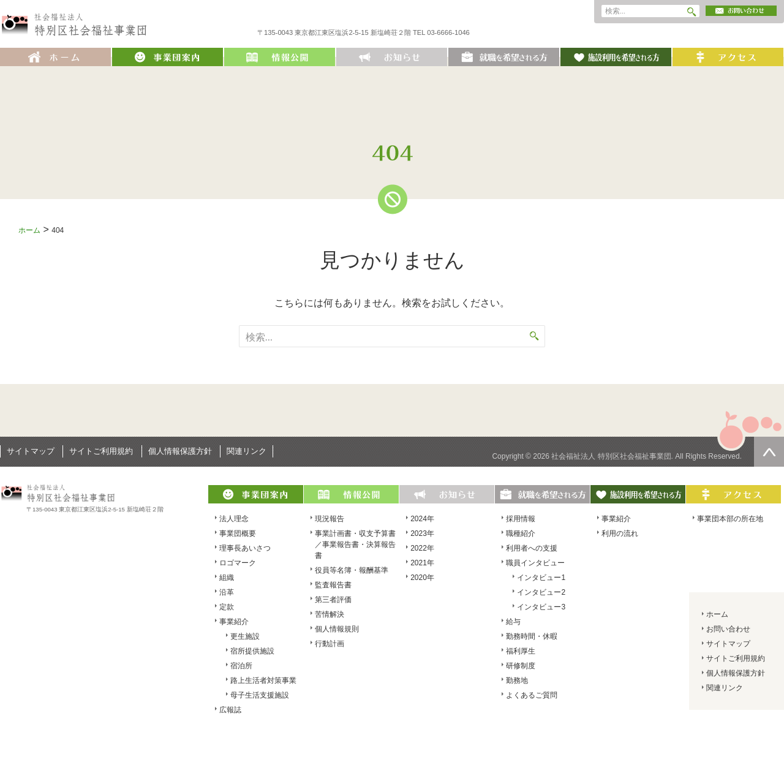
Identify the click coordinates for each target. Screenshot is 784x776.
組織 (226, 577)
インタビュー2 (541, 592)
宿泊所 (241, 665)
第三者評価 (333, 599)
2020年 (422, 577)
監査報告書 (333, 585)
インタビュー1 (541, 577)
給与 (513, 621)
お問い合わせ (728, 629)
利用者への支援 (531, 548)
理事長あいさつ (245, 548)
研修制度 (520, 665)
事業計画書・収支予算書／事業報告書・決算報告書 (355, 544)
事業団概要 (237, 533)
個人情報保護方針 (180, 451)
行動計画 (329, 643)
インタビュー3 (541, 607)
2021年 (422, 563)
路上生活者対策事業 (263, 680)
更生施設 (245, 636)
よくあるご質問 (531, 695)
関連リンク (246, 451)
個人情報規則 (337, 629)
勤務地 (517, 680)
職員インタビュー (535, 563)
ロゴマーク (237, 563)
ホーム (29, 230)
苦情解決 (329, 614)
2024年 (422, 518)
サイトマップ (31, 451)
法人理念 (234, 518)
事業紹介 (234, 621)
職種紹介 (520, 533)
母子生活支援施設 (259, 695)
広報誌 (230, 710)
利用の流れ (619, 533)
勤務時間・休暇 (531, 636)
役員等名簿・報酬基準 (351, 570)
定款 (226, 607)
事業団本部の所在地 (730, 518)
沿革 (226, 592)
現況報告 (329, 518)
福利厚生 (520, 651)
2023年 (422, 533)
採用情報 (520, 518)
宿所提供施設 (252, 651)
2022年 (422, 548)
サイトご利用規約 (101, 451)
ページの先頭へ (769, 452)
